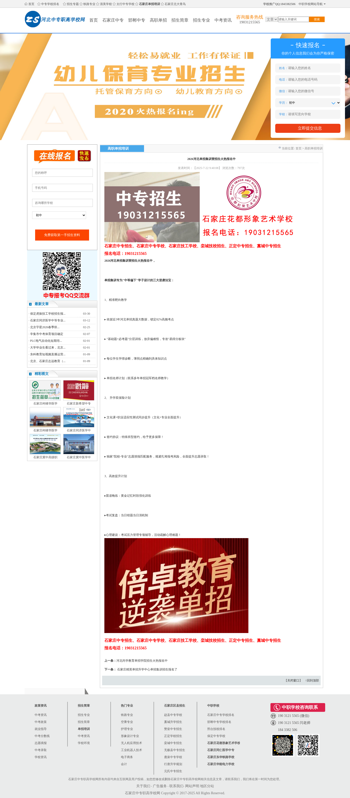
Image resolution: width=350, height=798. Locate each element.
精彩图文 (42, 374)
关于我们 (143, 786)
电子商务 (127, 757)
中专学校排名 (50, 4)
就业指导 (41, 729)
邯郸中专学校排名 (219, 722)
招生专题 (73, 4)
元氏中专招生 (173, 771)
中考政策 (41, 722)
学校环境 (84, 743)
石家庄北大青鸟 (175, 4)
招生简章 (179, 20)
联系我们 (176, 786)
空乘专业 (127, 722)
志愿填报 (41, 743)
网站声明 (192, 786)
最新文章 (42, 304)
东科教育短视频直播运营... (47, 354)
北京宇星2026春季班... (44, 327)
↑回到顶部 (312, 680)
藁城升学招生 (173, 722)
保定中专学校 (216, 736)
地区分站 (207, 786)
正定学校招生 (173, 736)
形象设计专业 (130, 736)
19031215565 (249, 22)
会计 (124, 764)
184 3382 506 (287, 730)
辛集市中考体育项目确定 (46, 334)
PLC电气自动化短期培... (46, 341)
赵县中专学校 (173, 715)
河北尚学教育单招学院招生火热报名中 (142, 660)
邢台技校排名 (216, 729)
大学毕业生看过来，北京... (47, 347)
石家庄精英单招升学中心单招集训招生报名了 (147, 669)
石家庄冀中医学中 (79, 457)
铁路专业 (89, 4)
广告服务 (160, 786)
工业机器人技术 (131, 750)
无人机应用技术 (131, 743)
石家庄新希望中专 (79, 403)
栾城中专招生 (173, 743)
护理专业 (127, 729)
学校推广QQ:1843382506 (279, 4)
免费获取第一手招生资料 (62, 235)
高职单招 (158, 20)
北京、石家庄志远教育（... (47, 361)
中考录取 (41, 750)
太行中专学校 (125, 4)
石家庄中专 (113, 20)
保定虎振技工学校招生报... (47, 313)
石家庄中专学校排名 (220, 715)
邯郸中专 (136, 20)
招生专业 (201, 20)
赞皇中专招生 (173, 729)
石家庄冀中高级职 (45, 457)
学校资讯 (41, 757)
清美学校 (106, 4)
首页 (31, 4)
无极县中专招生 (174, 750)
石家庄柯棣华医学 (45, 403)
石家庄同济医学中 (79, 430)
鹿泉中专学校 (173, 757)
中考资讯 (223, 20)
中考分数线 (42, 736)
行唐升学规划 (173, 764)
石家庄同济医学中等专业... (47, 320)
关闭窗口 (293, 680)
